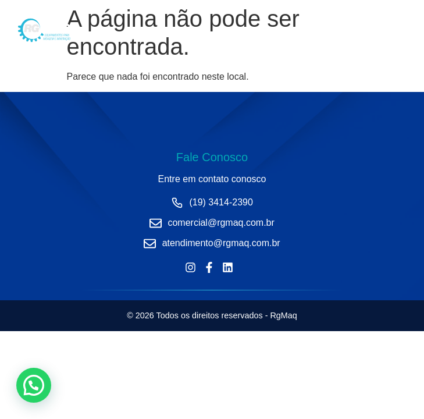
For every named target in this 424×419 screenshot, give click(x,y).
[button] (33, 385)
